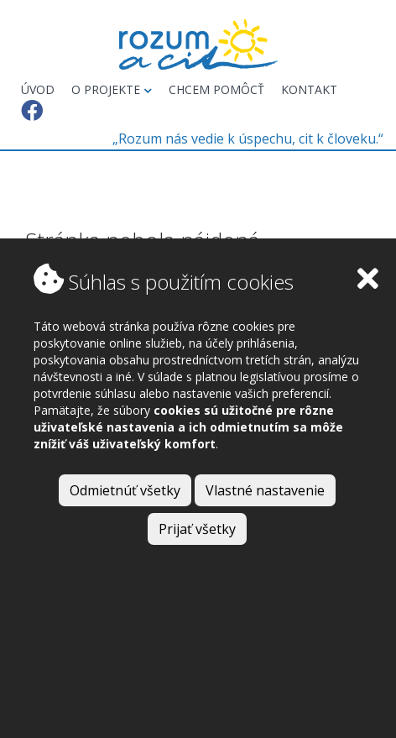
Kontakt (309, 89)
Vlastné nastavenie (265, 490)
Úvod (38, 89)
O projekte (111, 89)
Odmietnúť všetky (125, 490)
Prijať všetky (197, 529)
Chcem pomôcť (216, 89)
